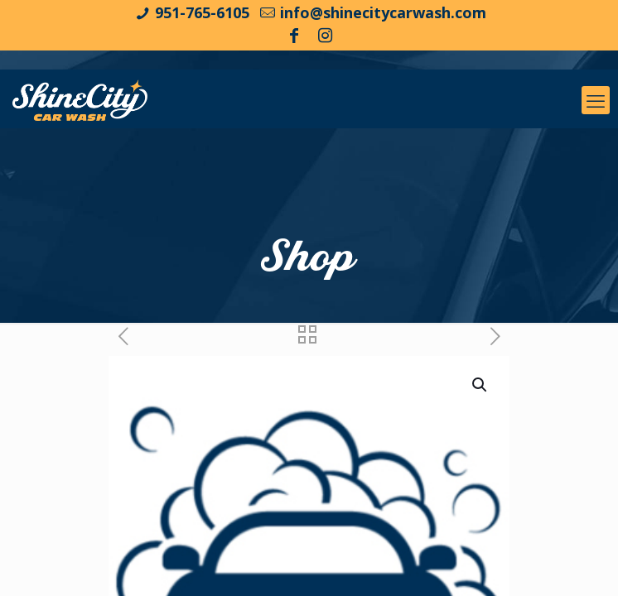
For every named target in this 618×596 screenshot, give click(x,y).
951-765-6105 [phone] (202, 12)
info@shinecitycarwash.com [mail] (383, 12)
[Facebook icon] (294, 35)
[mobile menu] (596, 100)
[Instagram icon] (325, 35)
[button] (480, 384)
